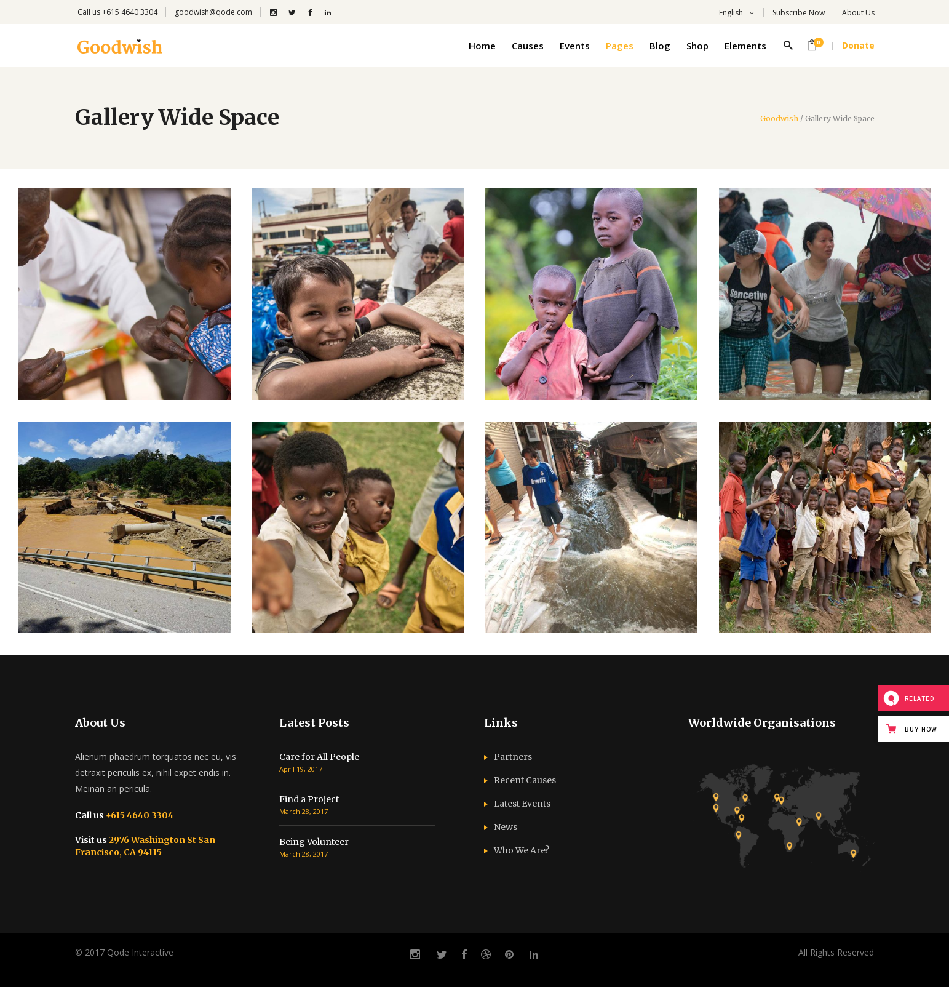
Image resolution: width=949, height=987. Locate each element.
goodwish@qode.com (213, 12)
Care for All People (319, 756)
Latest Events (522, 803)
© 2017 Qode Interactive (124, 952)
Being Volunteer (314, 841)
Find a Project (309, 799)
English (730, 12)
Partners (513, 756)
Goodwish (779, 118)
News (505, 827)
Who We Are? (521, 850)
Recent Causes (525, 780)
